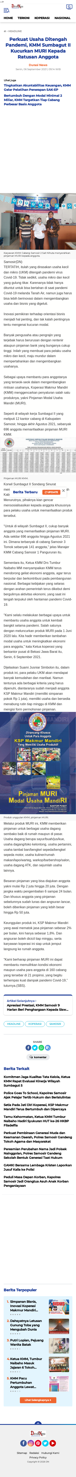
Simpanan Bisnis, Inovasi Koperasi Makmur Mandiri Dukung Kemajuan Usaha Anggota (24, 1306)
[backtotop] (38, 1425)
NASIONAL (62, 18)
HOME (8, 18)
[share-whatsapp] (41, 1048)
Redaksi (34, 1453)
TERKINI (24, 18)
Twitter (47, 1445)
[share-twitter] (35, 1048)
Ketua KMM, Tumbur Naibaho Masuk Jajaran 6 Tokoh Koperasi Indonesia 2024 (26, 1363)
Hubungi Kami (50, 1453)
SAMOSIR (55, 1023)
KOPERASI (42, 18)
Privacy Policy (38, 1457)
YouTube (55, 1445)
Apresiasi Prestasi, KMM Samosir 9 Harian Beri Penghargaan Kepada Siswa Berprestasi (37, 1007)
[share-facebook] (28, 1048)
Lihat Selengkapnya (38, 1400)
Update (51, 492)
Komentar (38, 1057)
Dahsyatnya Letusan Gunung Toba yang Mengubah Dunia (26, 1325)
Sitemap (22, 1453)
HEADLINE (13, 1023)
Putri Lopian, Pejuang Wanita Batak (26, 1342)
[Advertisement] (38, 148)
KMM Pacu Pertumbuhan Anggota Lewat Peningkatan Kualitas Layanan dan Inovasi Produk (26, 1382)
